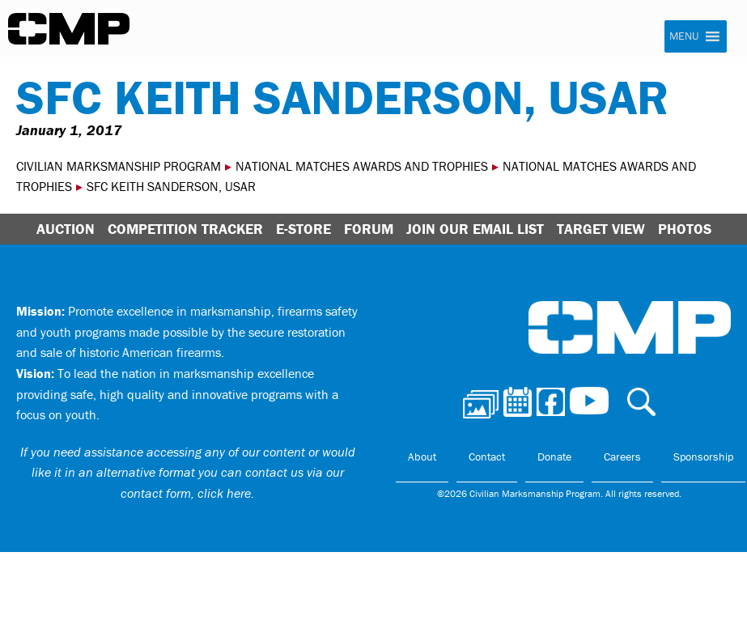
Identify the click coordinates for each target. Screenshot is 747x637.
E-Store (303, 228)
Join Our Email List (475, 228)
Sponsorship (703, 456)
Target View (601, 228)
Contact (487, 456)
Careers (622, 456)
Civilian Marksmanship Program (68, 29)
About (422, 456)
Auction (65, 228)
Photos (684, 228)
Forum (368, 228)
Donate (554, 456)
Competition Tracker (185, 228)
